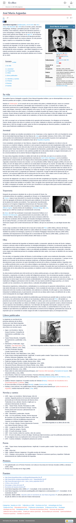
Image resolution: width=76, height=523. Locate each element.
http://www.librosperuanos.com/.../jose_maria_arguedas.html (23, 481)
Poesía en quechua (9, 513)
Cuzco (7, 198)
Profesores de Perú (51, 507)
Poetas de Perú (8, 507)
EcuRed (12, 2)
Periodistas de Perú (22, 509)
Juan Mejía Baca (16, 345)
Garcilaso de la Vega (61, 85)
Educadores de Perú (20, 507)
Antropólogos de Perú (55, 505)
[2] (57, 491)
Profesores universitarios (36, 507)
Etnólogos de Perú (9, 509)
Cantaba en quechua (23, 513)
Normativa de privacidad (10, 520)
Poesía (44, 380)
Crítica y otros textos (11, 483)
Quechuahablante (65, 511)
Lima (57, 61)
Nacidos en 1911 (16, 505)
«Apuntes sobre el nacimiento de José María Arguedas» (38, 495)
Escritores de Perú (41, 505)
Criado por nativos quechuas (32, 511)
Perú (57, 58)
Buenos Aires (43, 384)
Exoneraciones (30, 520)
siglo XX (29, 34)
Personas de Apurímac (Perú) (39, 509)
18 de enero (59, 53)
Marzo (7, 213)
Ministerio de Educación (10, 215)
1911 (66, 53)
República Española (43, 140)
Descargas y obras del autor (13, 485)
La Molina (21, 382)
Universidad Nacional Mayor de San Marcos (52, 376)
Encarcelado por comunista (50, 511)
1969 (67, 60)
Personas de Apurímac (57, 509)
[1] (27, 489)
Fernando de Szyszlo (61, 371)
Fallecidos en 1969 (28, 505)
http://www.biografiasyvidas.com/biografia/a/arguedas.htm (23, 477)
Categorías (6, 505)
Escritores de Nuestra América (14, 487)
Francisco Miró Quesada (46, 371)
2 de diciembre (60, 60)
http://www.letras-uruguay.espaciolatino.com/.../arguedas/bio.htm (25, 479)
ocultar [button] (14, 62)
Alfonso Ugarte (7, 208)
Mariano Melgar (38, 208)
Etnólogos (62, 507)
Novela (31, 384)
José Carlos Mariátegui (48, 158)
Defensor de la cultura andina (12, 511)
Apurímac (65, 56)
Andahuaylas (63, 55)
